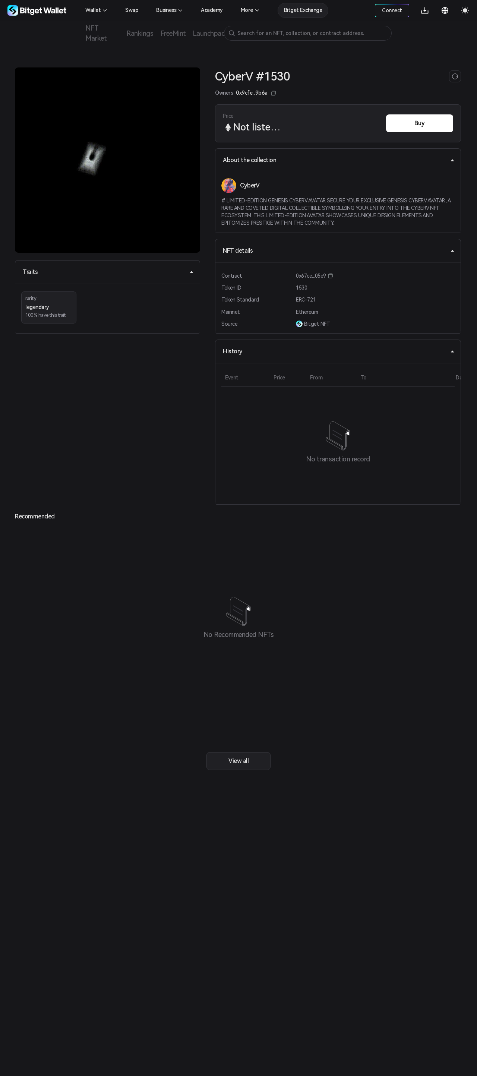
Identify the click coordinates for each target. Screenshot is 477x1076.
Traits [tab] (108, 271)
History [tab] (339, 351)
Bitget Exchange (303, 10)
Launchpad (209, 33)
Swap (131, 10)
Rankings (139, 33)
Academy (212, 10)
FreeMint (173, 33)
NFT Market (96, 33)
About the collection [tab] (339, 160)
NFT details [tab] (339, 250)
